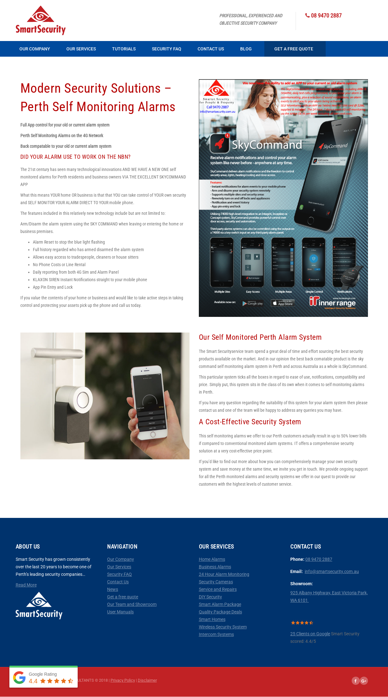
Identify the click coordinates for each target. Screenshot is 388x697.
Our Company (34, 48)
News (112, 589)
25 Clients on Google (310, 633)
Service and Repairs (218, 589)
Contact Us (211, 48)
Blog (246, 48)
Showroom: (301, 583)
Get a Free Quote (293, 48)
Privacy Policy (123, 680)
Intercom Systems (216, 634)
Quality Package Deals (220, 611)
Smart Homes (212, 619)
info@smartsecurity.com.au (332, 571)
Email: (296, 571)
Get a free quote (122, 596)
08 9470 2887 (318, 559)
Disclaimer (147, 680)
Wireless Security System (223, 626)
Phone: (297, 559)
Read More (26, 584)
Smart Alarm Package (220, 604)
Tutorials (124, 48)
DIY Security (210, 596)
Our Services (81, 48)
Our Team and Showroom (132, 604)
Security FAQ (166, 48)
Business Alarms (215, 566)
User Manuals (120, 611)
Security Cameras (216, 581)
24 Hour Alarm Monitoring (224, 574)
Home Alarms (212, 559)
